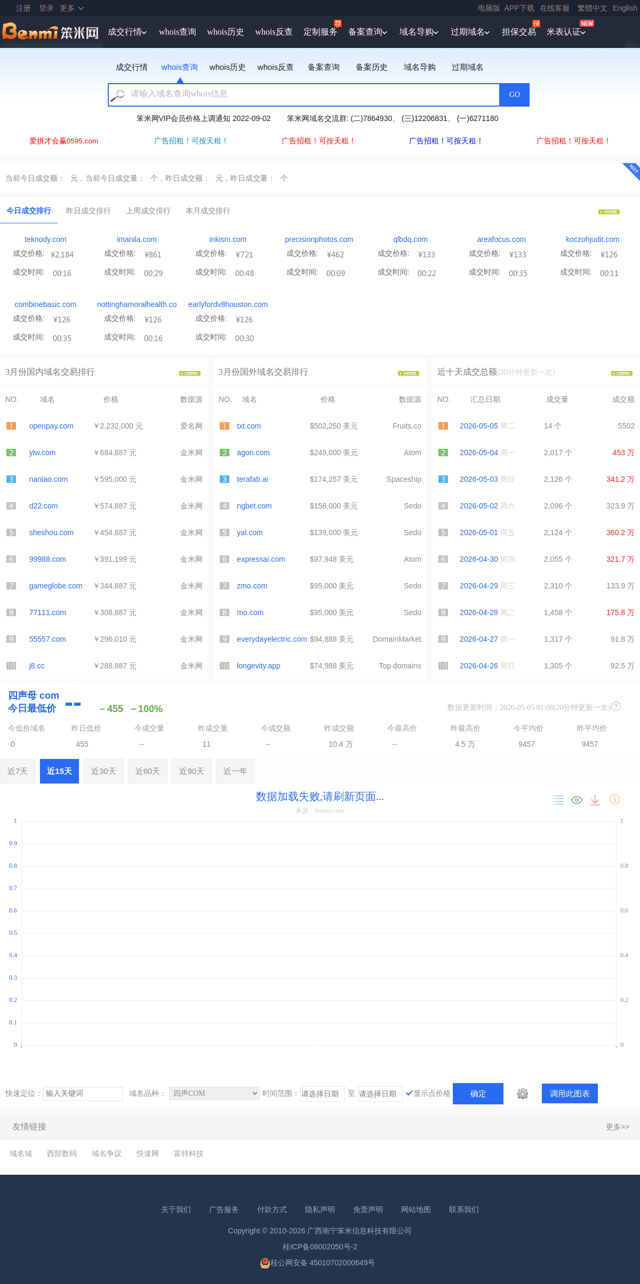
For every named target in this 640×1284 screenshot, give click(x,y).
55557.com (47, 639)
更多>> (617, 1127)
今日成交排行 (28, 210)
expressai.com (261, 559)
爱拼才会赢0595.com (63, 141)
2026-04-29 (479, 586)
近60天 (148, 771)
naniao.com (48, 479)
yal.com (249, 532)
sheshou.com (51, 532)
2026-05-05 (479, 426)
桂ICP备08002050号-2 (320, 1246)
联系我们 (464, 1209)
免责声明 (368, 1209)
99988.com (47, 559)
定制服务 (320, 31)
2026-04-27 (479, 639)
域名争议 (107, 1153)
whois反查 (273, 31)
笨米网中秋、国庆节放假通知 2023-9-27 (460, 118)
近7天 (17, 771)
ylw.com (42, 452)
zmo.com (252, 586)
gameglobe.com (56, 586)
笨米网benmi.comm (51, 32)
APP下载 (519, 8)
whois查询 (177, 31)
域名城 (21, 1153)
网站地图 (416, 1209)
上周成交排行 (148, 210)
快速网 (148, 1153)
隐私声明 (320, 1209)
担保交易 (519, 31)
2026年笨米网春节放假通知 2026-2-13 (171, 118)
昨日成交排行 (88, 210)
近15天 (59, 771)
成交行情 (125, 31)
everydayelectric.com (272, 639)
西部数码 (62, 1153)
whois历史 (225, 31)
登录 (46, 8)
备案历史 (372, 66)
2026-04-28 (479, 612)
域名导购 (416, 31)
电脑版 (489, 8)
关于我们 (176, 1209)
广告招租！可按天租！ (191, 141)
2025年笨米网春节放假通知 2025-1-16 (314, 118)
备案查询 (365, 31)
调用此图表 (570, 1093)
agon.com (253, 452)
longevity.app (258, 665)
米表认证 (564, 31)
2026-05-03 (479, 479)
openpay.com (51, 426)
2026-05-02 (479, 506)
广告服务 (224, 1209)
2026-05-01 (479, 532)
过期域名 (468, 31)
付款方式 (272, 1209)
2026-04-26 (479, 665)
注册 (23, 8)
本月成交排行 (208, 210)
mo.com (250, 612)
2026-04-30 (479, 559)
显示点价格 (432, 1093)
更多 (67, 8)
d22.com (43, 506)
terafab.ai (252, 479)
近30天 (103, 771)
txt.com (249, 426)
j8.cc (37, 665)
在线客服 (555, 8)
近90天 (191, 771)
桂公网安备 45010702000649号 (317, 1262)
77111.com (47, 612)
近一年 (235, 771)
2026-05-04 (479, 452)
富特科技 (189, 1153)
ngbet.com (254, 506)
